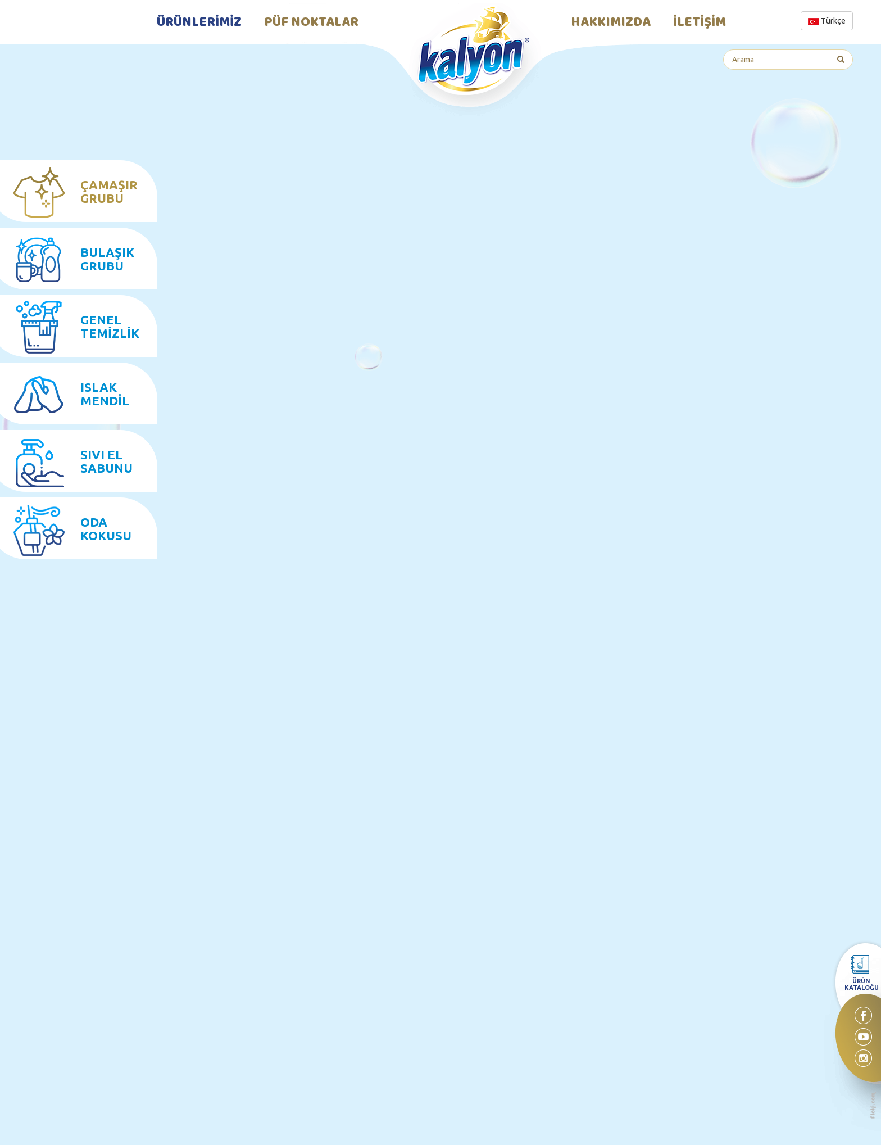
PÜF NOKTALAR (311, 22)
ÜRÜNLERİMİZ (199, 22)
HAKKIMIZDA (611, 22)
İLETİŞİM (699, 22)
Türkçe (827, 20)
